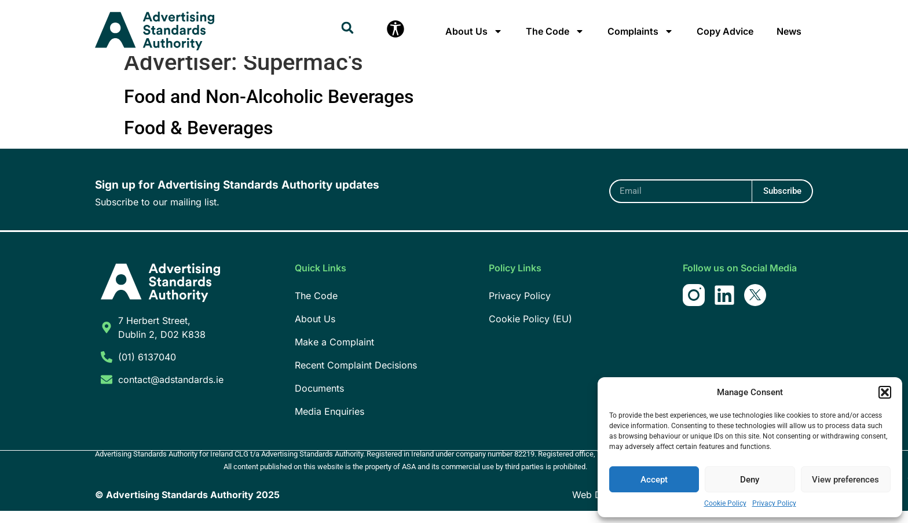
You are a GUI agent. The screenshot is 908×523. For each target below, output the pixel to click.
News (789, 31)
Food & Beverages (198, 140)
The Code (555, 31)
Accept (654, 479)
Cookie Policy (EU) (530, 331)
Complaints (640, 31)
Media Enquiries (329, 423)
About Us (474, 31)
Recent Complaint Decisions (356, 377)
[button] (885, 392)
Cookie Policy (725, 503)
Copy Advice (725, 31)
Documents (319, 400)
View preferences (845, 479)
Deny (749, 479)
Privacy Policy (774, 503)
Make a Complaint (334, 354)
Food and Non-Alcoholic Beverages (268, 109)
